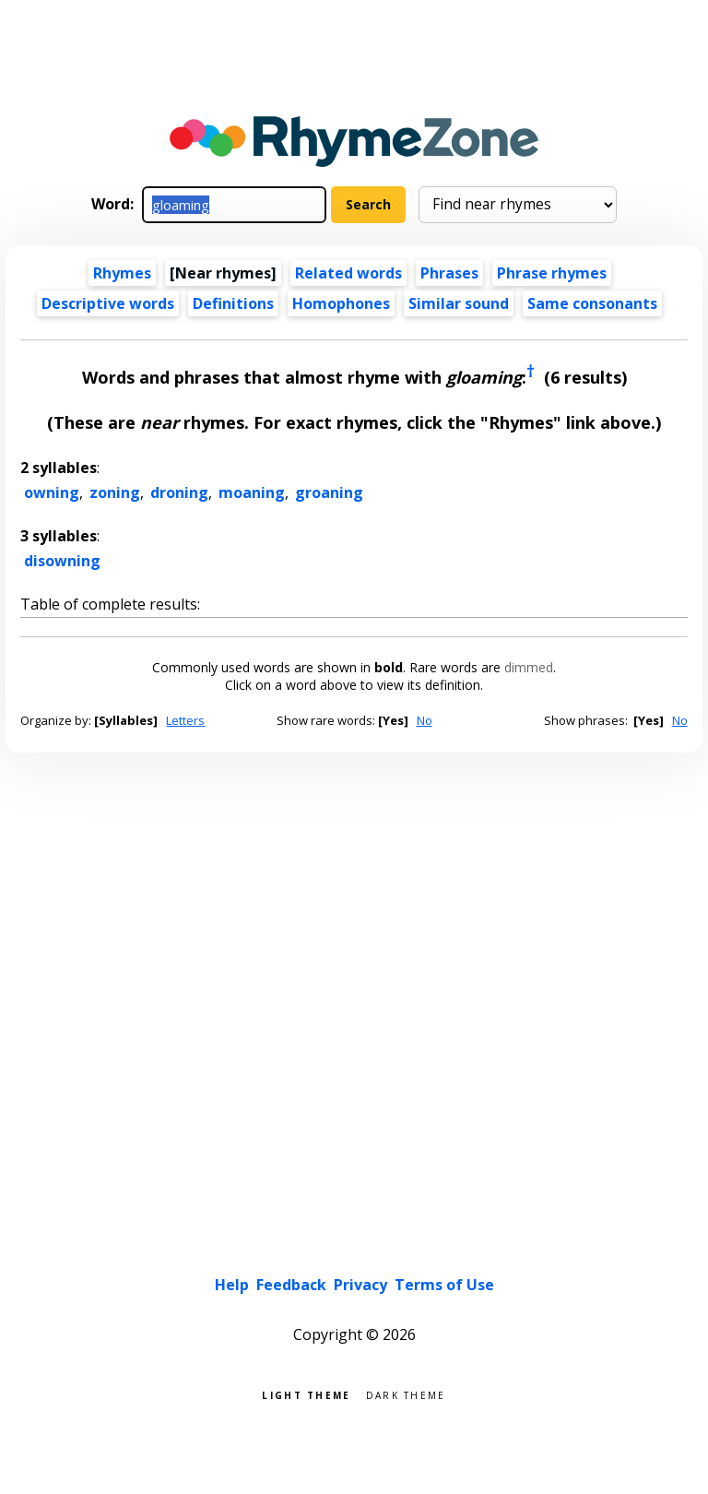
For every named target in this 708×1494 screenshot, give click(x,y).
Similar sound (458, 303)
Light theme (306, 1394)
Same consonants (592, 303)
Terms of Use (444, 1285)
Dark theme (406, 1394)
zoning (114, 492)
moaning (251, 492)
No (424, 720)
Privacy (360, 1285)
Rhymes (122, 273)
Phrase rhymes (552, 273)
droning (179, 492)
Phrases (449, 273)
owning (51, 492)
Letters (185, 720)
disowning (62, 561)
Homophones (341, 303)
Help (232, 1285)
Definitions (233, 303)
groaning (329, 492)
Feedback (291, 1285)
